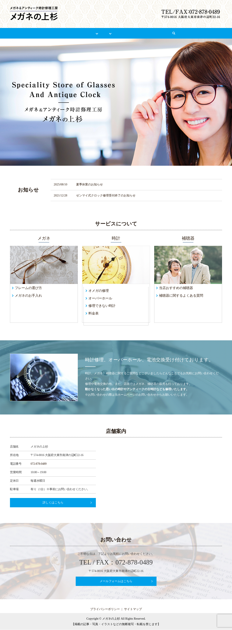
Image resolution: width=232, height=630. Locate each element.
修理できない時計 (102, 306)
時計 (105, 33)
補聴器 (123, 33)
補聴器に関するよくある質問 (181, 295)
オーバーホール (100, 298)
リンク (143, 33)
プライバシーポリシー (105, 609)
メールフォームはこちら (116, 581)
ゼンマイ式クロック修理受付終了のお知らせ (106, 195)
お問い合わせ (168, 33)
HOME (44, 33)
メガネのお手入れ (28, 295)
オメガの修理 (98, 291)
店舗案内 (65, 33)
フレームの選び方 (28, 288)
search (193, 35)
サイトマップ (133, 609)
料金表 (93, 313)
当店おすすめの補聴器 (176, 288)
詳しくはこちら (53, 502)
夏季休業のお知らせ (89, 184)
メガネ (87, 33)
